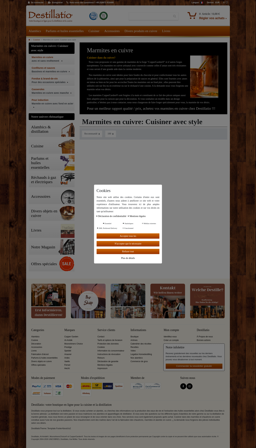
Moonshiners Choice (73, 344)
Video (133, 351)
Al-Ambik (68, 340)
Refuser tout (128, 251)
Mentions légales (105, 365)
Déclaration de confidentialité (112, 216)
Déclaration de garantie (107, 361)
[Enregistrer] (55, 2)
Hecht (67, 368)
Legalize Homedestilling (141, 354)
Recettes (135, 347)
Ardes (67, 358)
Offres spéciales (38, 365)
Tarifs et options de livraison (109, 340)
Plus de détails (128, 258)
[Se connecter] (36, 2)
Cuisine (34, 340)
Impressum (102, 368)
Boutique (135, 336)
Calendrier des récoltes (141, 344)
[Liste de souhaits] (225, 2)
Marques (69, 330)
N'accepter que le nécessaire (128, 243)
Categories (37, 330)
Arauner (67, 354)
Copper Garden (71, 336)
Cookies (101, 347)
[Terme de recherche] (150, 16)
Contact (100, 336)
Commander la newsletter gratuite (194, 366)
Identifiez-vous (170, 336)
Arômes (134, 340)
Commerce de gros (139, 361)
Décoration (36, 344)
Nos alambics (137, 358)
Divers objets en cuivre (41, 361)
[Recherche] (174, 16)
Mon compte (171, 330)
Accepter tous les (128, 236)
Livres (166, 31)
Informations (138, 330)
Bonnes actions (204, 340)
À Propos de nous (205, 336)
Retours (101, 358)
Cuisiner (93, 31)
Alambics (35, 31)
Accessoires (112, 31)
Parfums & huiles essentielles (44, 358)
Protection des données (108, 344)
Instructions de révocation (109, 354)
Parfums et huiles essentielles (65, 31)
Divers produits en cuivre (140, 31)
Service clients (106, 330)
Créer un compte (171, 340)
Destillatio (203, 330)
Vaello (67, 361)
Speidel (67, 351)
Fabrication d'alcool (40, 354)
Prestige (68, 347)
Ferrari (67, 365)
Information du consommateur (110, 351)
